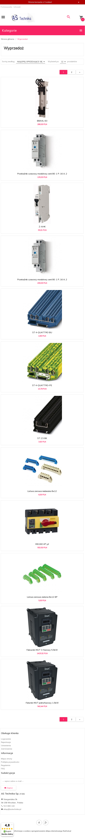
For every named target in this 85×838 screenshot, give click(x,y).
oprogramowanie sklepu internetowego (46, 831)
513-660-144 (8, 806)
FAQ (3, 768)
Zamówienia (6, 749)
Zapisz (8, 788)
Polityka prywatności (10, 762)
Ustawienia (6, 745)
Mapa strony (6, 759)
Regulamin (5, 765)
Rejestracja (6, 742)
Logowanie (6, 739)
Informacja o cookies (22, 831)
